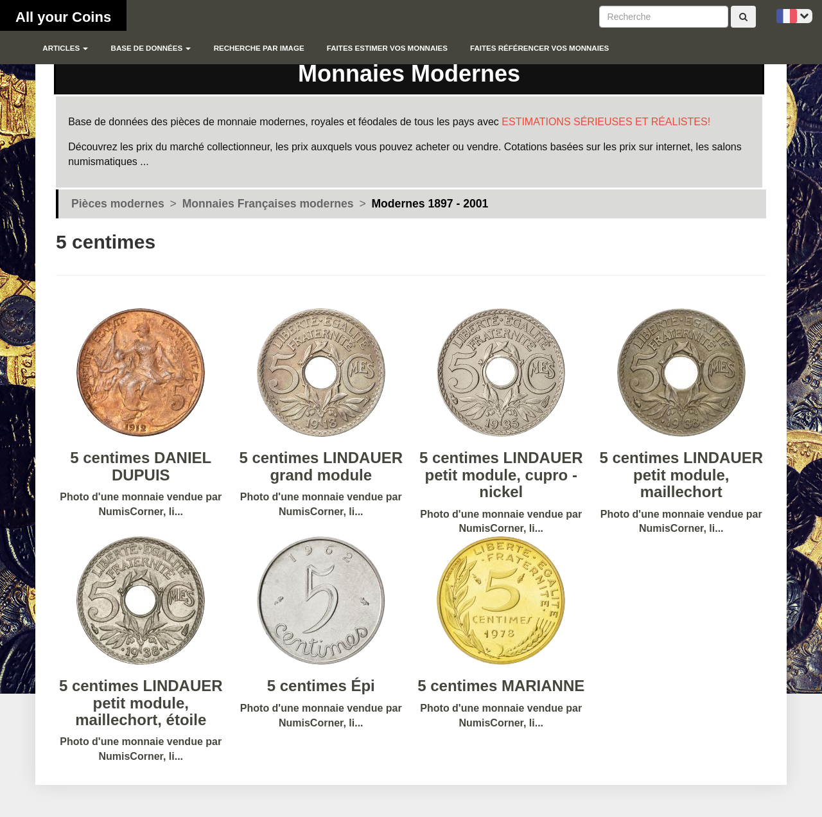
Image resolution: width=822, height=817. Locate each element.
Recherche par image (259, 48)
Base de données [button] (151, 48)
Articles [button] (65, 48)
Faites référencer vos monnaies (539, 48)
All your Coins (63, 17)
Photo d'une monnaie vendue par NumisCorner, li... (501, 450)
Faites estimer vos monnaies (387, 48)
